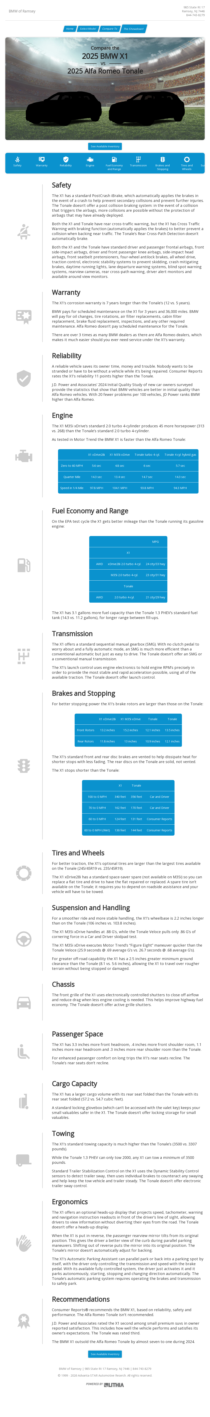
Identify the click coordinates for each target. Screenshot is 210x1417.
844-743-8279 (195, 15)
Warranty (45, 170)
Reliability (71, 170)
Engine (98, 170)
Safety (18, 170)
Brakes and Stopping (178, 172)
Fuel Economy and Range (124, 172)
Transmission (152, 170)
